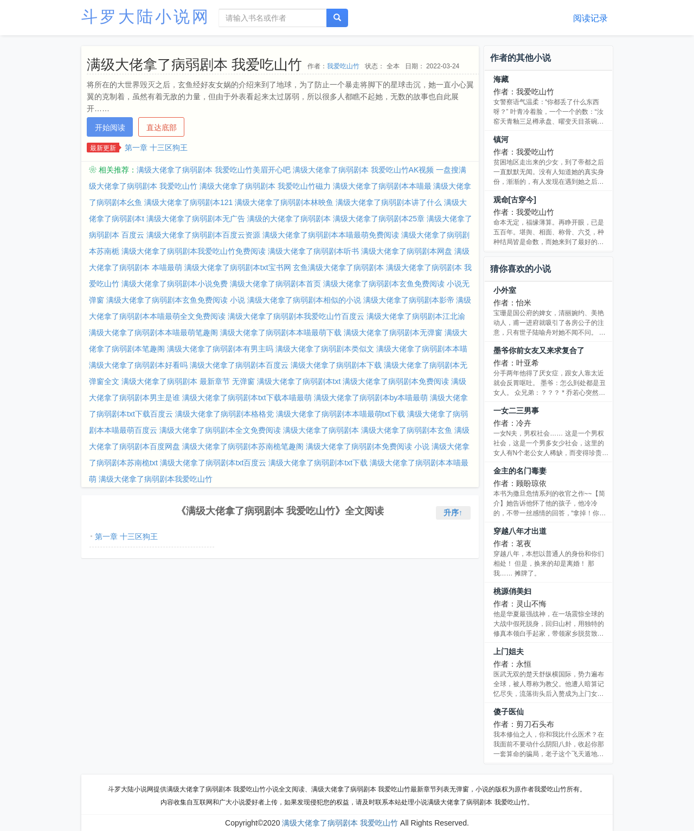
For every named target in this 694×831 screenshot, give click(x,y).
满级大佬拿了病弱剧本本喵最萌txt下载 (341, 414)
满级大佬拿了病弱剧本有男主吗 (220, 348)
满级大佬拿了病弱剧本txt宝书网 (237, 267)
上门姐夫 (508, 651)
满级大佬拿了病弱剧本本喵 (421, 348)
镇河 (501, 139)
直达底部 (161, 127)
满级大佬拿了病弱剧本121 (188, 202)
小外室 (504, 290)
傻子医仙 (508, 711)
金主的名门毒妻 (520, 470)
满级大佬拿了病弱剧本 (321, 430)
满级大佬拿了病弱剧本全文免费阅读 (220, 430)
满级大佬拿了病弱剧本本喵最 (382, 186)
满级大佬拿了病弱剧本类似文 (324, 348)
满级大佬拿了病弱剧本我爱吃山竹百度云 (296, 316)
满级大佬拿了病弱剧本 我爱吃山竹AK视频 (363, 169)
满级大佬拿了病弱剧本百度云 (239, 365)
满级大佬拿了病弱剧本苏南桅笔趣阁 (243, 446)
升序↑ (453, 512)
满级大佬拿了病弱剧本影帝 (408, 300)
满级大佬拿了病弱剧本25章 (379, 218)
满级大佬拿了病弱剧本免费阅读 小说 (367, 446)
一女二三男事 (516, 410)
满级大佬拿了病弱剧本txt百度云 (213, 462)
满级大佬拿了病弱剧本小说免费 (174, 283)
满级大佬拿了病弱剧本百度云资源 (203, 235)
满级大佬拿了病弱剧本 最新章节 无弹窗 (188, 381)
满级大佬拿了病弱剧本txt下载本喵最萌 (247, 397)
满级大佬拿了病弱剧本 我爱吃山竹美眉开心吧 (214, 169)
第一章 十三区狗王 (156, 147)
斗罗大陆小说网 (145, 16)
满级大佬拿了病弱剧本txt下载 (318, 462)
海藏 (501, 79)
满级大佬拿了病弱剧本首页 (275, 283)
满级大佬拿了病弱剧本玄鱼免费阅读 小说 (175, 300)
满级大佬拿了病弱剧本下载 (336, 365)
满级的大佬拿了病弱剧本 (289, 218)
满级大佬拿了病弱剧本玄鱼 (406, 430)
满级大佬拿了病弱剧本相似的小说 (304, 300)
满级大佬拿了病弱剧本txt (299, 381)
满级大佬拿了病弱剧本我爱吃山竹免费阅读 (193, 251)
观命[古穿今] (514, 199)
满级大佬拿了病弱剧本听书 (313, 251)
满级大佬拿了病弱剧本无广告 (195, 218)
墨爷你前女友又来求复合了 (538, 350)
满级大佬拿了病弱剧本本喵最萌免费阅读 (330, 235)
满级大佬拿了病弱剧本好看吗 (138, 365)
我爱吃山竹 (343, 66)
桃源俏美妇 (512, 591)
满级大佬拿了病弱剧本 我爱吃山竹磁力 (265, 186)
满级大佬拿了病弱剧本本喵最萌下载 (281, 332)
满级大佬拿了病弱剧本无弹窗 (393, 332)
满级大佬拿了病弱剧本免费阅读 (396, 381)
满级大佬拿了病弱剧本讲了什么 (389, 202)
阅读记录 (590, 18)
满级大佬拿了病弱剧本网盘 (406, 251)
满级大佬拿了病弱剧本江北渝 (416, 316)
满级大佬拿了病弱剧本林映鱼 (284, 202)
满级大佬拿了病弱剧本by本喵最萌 (371, 397)
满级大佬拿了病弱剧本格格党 (224, 414)
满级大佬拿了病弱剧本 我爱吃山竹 (340, 823)
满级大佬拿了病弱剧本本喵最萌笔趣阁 (153, 332)
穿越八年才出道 (520, 531)
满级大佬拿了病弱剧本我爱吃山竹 (156, 479)
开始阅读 (110, 127)
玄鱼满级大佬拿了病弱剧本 (338, 267)
